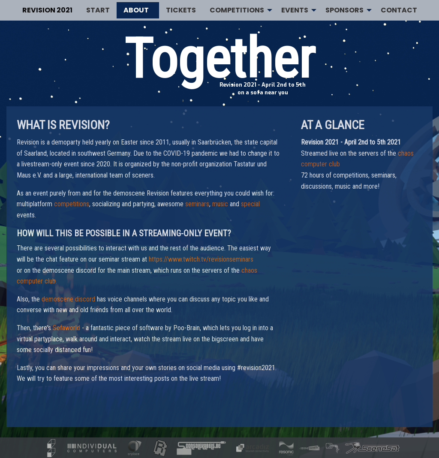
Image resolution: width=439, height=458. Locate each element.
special (250, 204)
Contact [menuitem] (399, 10)
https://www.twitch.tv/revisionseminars (201, 259)
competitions (71, 204)
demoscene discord (68, 299)
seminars (197, 204)
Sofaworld (66, 328)
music (220, 204)
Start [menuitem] (98, 10)
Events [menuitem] (294, 10)
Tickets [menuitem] (181, 10)
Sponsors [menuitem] (344, 10)
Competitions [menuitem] (237, 10)
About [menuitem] (136, 10)
